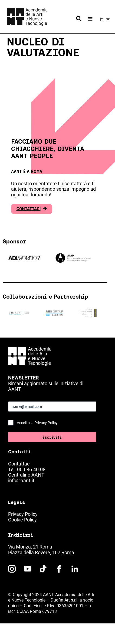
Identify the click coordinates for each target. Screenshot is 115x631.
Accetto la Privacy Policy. (37, 423)
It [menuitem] (101, 19)
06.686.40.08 (31, 469)
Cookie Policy (22, 520)
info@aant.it (21, 480)
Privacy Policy (23, 514)
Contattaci (32, 209)
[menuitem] (104, 19)
